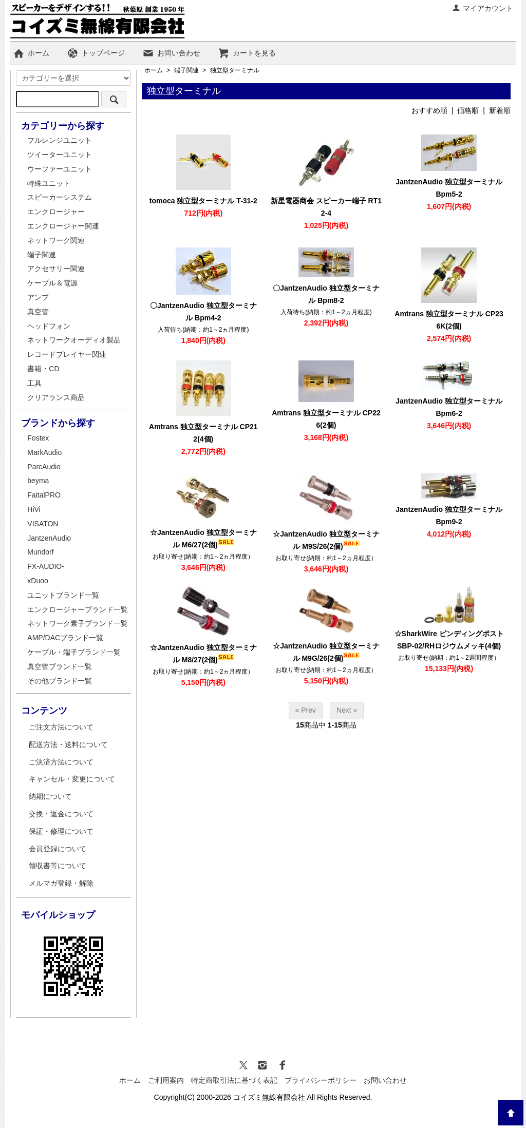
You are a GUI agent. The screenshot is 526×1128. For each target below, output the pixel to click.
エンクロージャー (56, 211)
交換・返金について (61, 814)
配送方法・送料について (68, 744)
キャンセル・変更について (72, 779)
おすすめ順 (429, 110)
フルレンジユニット (59, 140)
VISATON (42, 524)
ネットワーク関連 (56, 240)
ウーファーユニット (59, 169)
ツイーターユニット (59, 154)
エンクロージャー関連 (63, 226)
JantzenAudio (49, 538)
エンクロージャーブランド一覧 (77, 609)
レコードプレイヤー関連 (66, 354)
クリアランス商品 (56, 397)
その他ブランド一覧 (59, 681)
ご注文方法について (61, 727)
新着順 (500, 110)
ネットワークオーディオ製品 (74, 340)
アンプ (38, 297)
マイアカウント (482, 8)
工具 (34, 383)
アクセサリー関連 (56, 268)
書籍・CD (43, 369)
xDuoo (37, 581)
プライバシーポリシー (320, 1080)
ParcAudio (44, 467)
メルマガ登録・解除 (61, 883)
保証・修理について (61, 831)
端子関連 (186, 70)
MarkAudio (44, 452)
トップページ (96, 53)
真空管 (38, 312)
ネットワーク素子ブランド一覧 (77, 623)
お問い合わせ (171, 53)
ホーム (31, 53)
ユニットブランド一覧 (63, 595)
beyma (38, 480)
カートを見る (247, 53)
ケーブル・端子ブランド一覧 (74, 652)
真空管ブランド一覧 (59, 666)
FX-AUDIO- (45, 566)
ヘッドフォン (48, 326)
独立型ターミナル (234, 70)
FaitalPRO (44, 495)
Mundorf (40, 552)
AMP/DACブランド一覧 (65, 638)
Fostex (38, 438)
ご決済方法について (61, 762)
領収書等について (57, 866)
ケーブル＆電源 (52, 283)
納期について (50, 796)
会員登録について (57, 849)
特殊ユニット (48, 183)
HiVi (33, 509)
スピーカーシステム (59, 197)
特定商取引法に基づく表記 (234, 1080)
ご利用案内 (166, 1080)
